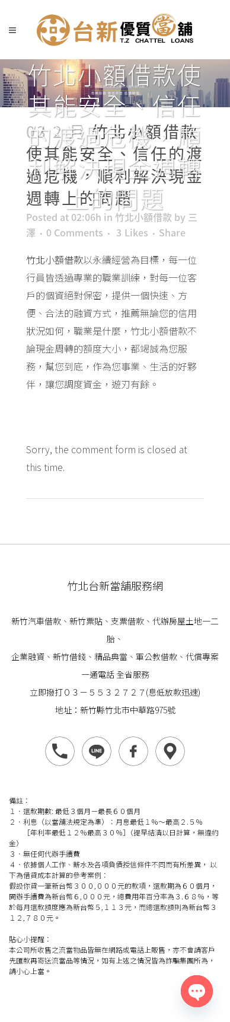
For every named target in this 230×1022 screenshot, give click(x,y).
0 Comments (74, 232)
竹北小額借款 (143, 217)
